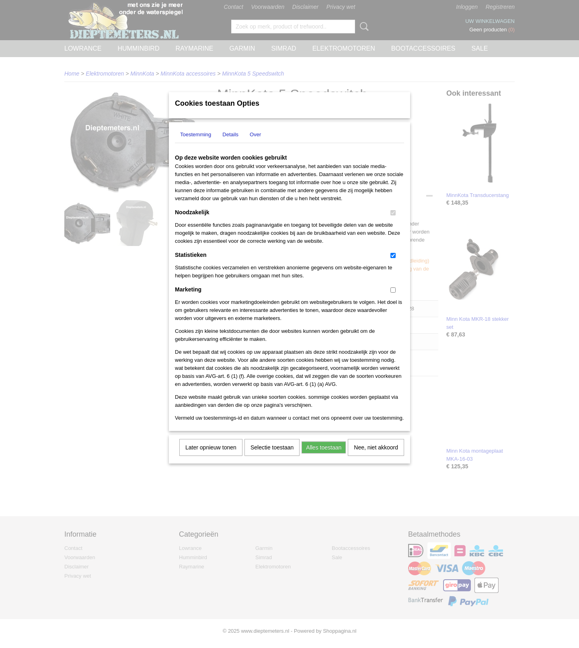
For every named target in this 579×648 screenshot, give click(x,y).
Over (255, 145)
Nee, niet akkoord (376, 458)
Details (230, 145)
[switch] (393, 223)
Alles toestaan (323, 458)
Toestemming (195, 145)
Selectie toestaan (272, 458)
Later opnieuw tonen (210, 458)
